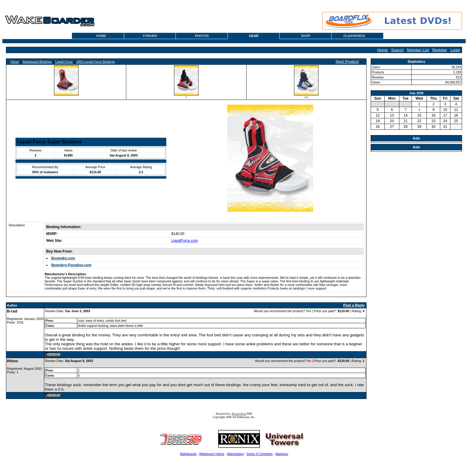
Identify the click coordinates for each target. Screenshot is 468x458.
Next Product (347, 61)
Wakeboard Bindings (37, 62)
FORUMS (150, 36)
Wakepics (281, 454)
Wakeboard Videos (211, 454)
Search (397, 50)
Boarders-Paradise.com (71, 265)
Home (382, 50)
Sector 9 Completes (260, 454)
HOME (101, 36)
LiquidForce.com (184, 241)
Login (455, 50)
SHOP (305, 36)
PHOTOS (202, 36)
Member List (418, 50)
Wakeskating (235, 454)
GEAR (253, 36)
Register (439, 50)
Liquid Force (64, 62)
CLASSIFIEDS (354, 36)
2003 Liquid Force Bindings (95, 62)
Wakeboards (188, 454)
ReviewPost (239, 413)
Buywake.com (63, 258)
